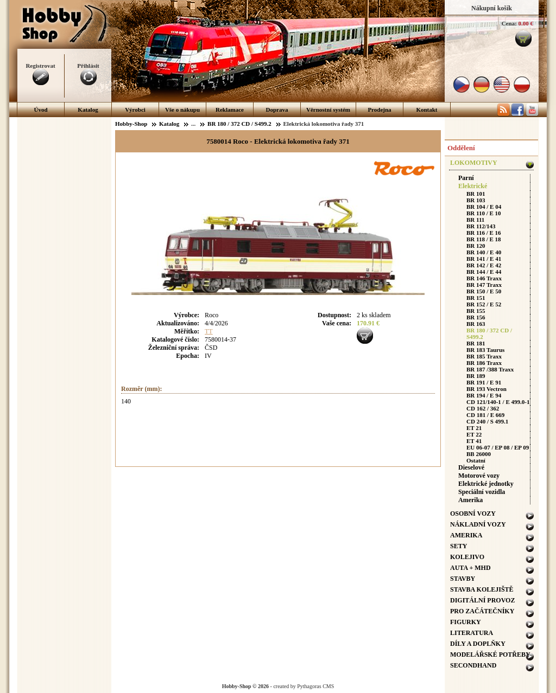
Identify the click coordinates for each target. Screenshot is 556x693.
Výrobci (135, 109)
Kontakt (426, 109)
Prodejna (379, 109)
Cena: (509, 23)
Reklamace (230, 109)
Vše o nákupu (182, 109)
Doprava (277, 109)
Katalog (88, 109)
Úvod (40, 109)
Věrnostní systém (328, 109)
